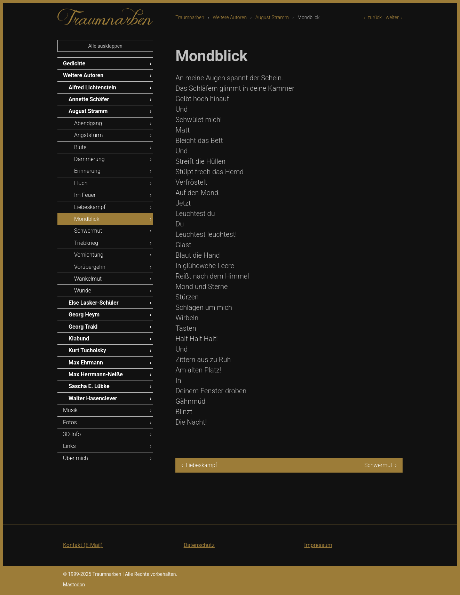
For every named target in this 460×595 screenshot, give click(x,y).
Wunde (82, 290)
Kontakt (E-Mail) (83, 545)
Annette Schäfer (89, 99)
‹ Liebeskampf (199, 465)
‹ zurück (373, 17)
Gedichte (74, 63)
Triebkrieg (86, 243)
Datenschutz (199, 545)
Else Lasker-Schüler (94, 302)
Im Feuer (85, 195)
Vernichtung (88, 254)
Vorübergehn (89, 267)
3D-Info (72, 434)
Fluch (80, 183)
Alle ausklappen (105, 46)
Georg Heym (84, 314)
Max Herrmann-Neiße (96, 374)
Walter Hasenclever (93, 398)
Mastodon (74, 584)
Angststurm (88, 135)
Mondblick (87, 219)
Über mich (75, 458)
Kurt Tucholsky (87, 350)
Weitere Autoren (230, 17)
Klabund (79, 338)
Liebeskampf (89, 207)
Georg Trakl (83, 326)
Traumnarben (189, 17)
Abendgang (88, 123)
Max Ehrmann (86, 362)
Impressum (318, 545)
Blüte (80, 147)
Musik (70, 410)
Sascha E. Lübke (89, 386)
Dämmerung (89, 159)
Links (69, 446)
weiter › (394, 17)
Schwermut (88, 230)
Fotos (70, 422)
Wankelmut (88, 278)
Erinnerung (87, 171)
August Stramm (272, 17)
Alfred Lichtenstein (92, 87)
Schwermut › (380, 465)
